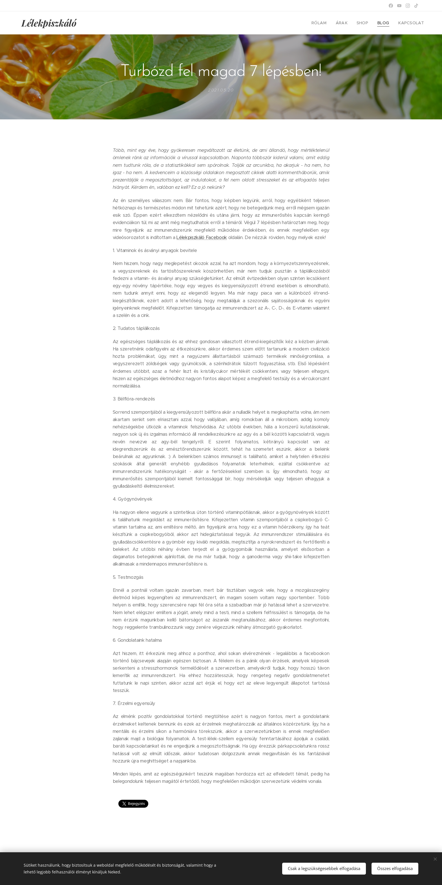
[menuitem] (327, 23)
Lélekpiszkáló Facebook (201, 237)
